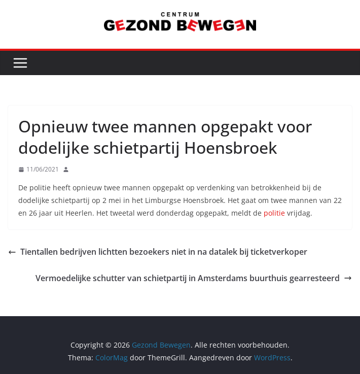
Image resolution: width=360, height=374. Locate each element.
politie (274, 213)
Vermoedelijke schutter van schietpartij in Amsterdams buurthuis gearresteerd (193, 278)
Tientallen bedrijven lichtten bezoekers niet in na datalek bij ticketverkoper (157, 251)
